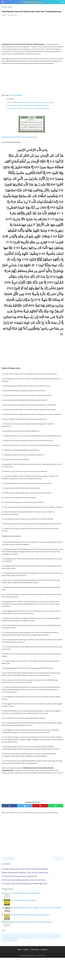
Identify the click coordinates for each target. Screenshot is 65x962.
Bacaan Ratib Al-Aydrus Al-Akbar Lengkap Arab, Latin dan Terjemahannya (36, 912)
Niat (18, 942)
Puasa (23, 942)
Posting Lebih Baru (8, 863)
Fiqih (26, 939)
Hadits (31, 939)
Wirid (9, 944)
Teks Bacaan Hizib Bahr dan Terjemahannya (26, 897)
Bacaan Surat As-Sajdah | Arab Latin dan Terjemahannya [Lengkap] (29, 112)
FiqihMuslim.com (32, 2)
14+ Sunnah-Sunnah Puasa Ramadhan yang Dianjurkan (19, 880)
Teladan (57, 942)
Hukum (37, 939)
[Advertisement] (32, 34)
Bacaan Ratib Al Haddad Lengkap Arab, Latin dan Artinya (30, 919)
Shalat (36, 942)
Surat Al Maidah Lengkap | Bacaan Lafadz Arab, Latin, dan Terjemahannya (31, 107)
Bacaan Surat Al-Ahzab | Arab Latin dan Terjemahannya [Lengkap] (28, 109)
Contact (25, 954)
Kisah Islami (56, 939)
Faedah (22, 939)
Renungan (29, 942)
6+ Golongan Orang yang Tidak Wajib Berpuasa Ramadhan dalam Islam (24, 888)
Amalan (11, 939)
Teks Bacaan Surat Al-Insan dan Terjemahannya (19, 141)
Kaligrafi (48, 939)
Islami (42, 939)
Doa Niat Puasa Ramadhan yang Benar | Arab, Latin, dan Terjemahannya (25, 877)
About (17, 954)
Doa (16, 939)
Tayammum (50, 942)
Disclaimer (46, 954)
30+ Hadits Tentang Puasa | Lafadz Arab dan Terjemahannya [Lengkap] (25, 873)
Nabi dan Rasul (11, 942)
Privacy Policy (35, 954)
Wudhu (15, 944)
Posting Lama (58, 863)
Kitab (3, 942)
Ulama (4, 944)
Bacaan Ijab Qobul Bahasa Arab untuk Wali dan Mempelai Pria (32, 926)
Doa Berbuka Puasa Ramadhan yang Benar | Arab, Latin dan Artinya (23, 884)
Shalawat (42, 942)
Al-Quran (5, 939)
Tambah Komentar (12, 19)
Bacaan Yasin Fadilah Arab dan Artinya (24, 904)
